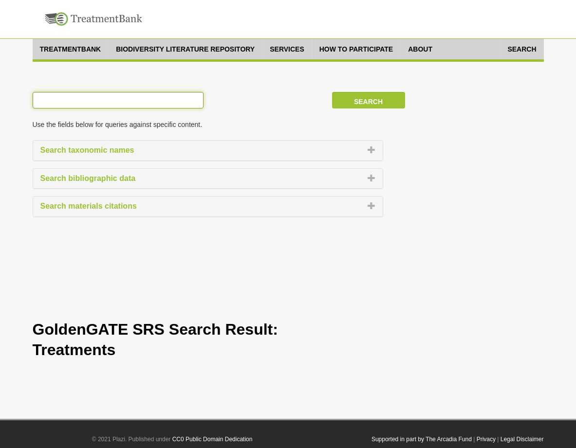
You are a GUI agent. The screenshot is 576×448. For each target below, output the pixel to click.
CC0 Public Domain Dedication (212, 439)
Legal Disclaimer (522, 439)
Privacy (486, 439)
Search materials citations (88, 206)
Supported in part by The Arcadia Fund (422, 439)
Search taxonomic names (87, 150)
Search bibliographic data (88, 178)
